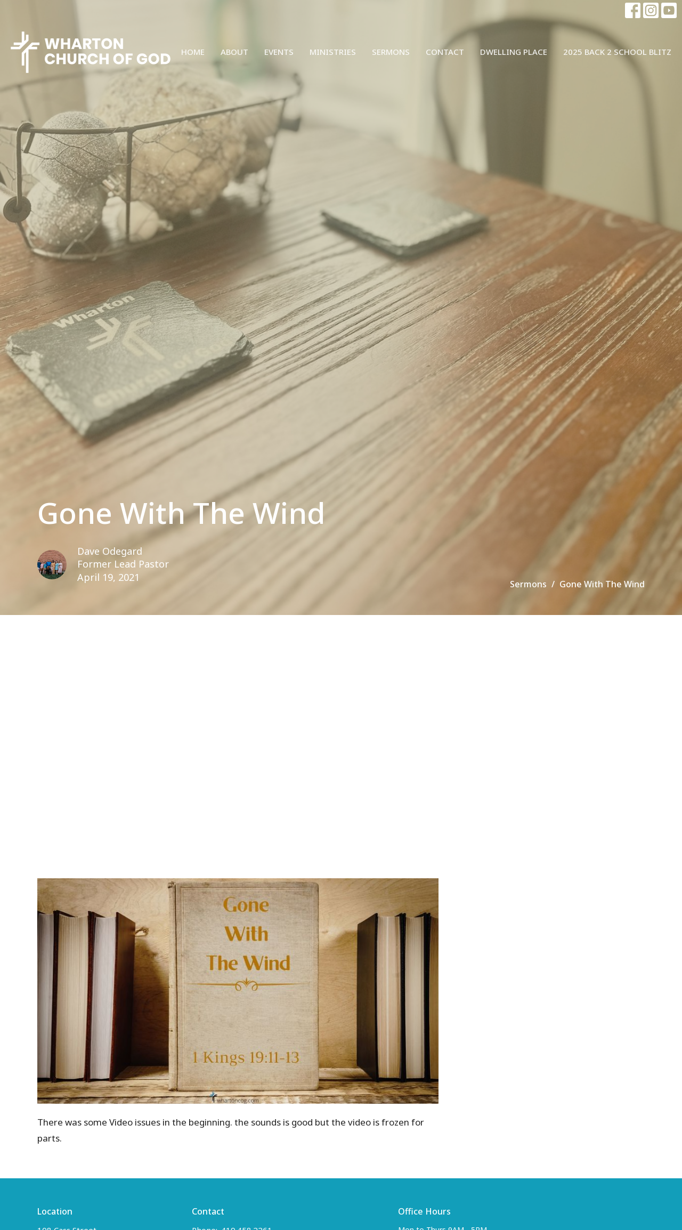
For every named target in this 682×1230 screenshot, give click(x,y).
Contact (445, 51)
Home (193, 51)
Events (279, 51)
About (234, 51)
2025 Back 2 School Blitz (617, 51)
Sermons (391, 51)
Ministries (333, 51)
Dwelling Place (513, 51)
